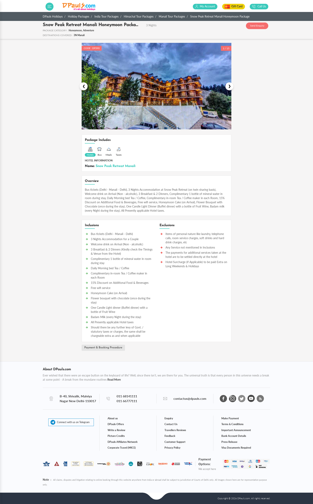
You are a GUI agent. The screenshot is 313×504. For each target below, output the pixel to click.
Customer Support (174, 441)
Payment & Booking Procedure (104, 347)
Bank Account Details (233, 435)
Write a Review (116, 429)
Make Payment (230, 418)
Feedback (169, 435)
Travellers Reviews (175, 429)
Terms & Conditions (232, 424)
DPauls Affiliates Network (123, 441)
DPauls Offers (116, 424)
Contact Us (170, 424)
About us (113, 418)
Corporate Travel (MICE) (122, 447)
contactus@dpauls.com (189, 398)
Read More (114, 379)
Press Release (229, 441)
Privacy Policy (172, 447)
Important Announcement (236, 429)
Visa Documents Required (236, 447)
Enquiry (168, 418)
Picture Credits (116, 435)
